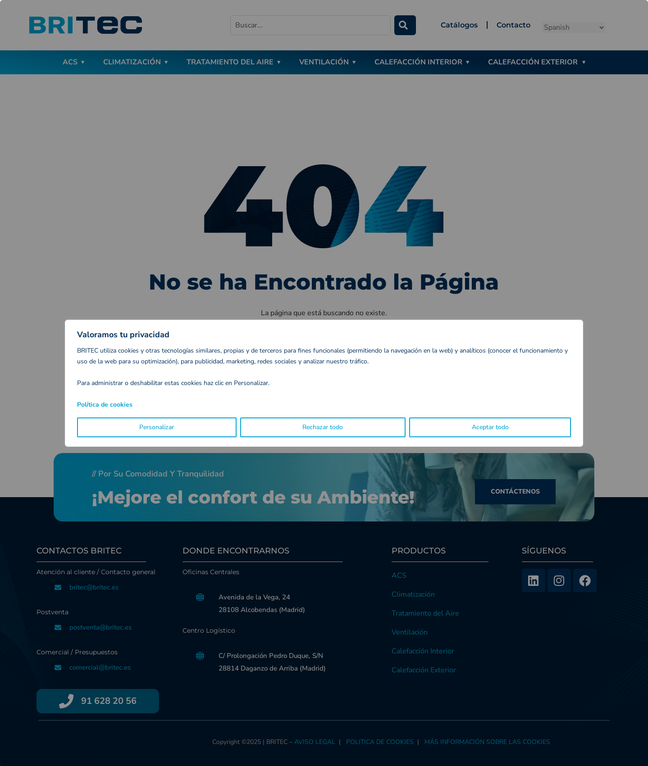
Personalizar (156, 427)
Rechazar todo (322, 427)
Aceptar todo (490, 427)
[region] (324, 383)
